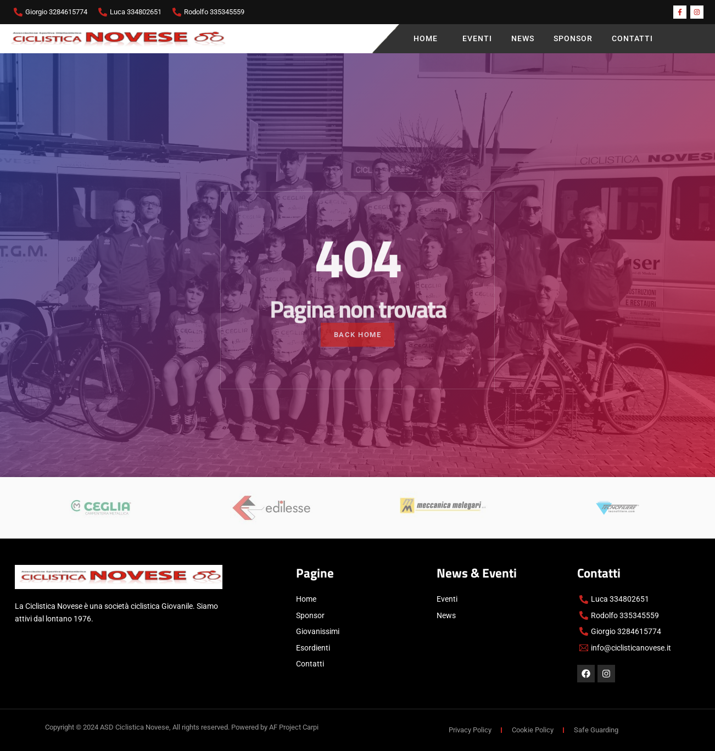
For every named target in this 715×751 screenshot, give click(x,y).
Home (428, 38)
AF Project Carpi (294, 727)
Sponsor (573, 38)
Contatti (632, 38)
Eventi (477, 38)
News (522, 38)
